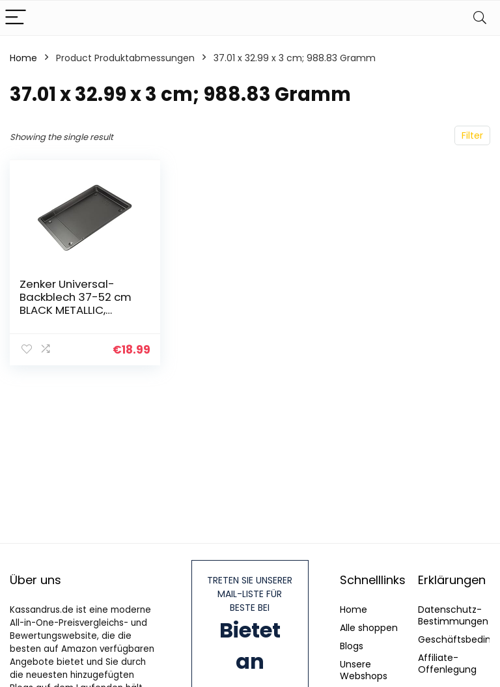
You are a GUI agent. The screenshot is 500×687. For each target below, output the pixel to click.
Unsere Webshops (363, 670)
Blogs (351, 645)
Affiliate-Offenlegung (447, 663)
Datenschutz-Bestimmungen (453, 615)
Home (23, 57)
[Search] (479, 18)
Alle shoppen (369, 627)
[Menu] (15, 18)
